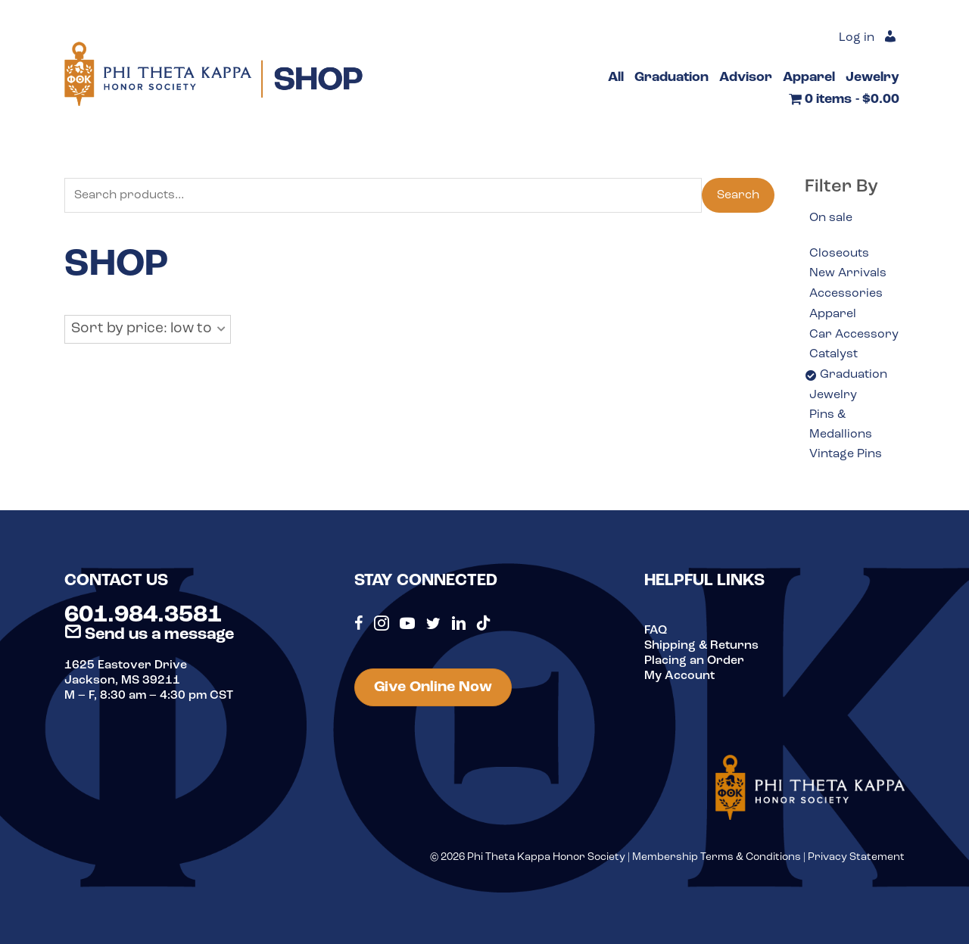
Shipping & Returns (701, 646)
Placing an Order (694, 661)
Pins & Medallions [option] (840, 425)
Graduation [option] (853, 375)
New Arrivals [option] (847, 273)
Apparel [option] (832, 314)
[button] (147, 329)
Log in (856, 38)
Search (738, 195)
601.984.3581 (143, 615)
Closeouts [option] (839, 254)
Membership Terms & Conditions (716, 857)
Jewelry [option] (833, 395)
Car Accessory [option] (854, 335)
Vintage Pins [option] (845, 454)
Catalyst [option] (833, 354)
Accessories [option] (846, 294)
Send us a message (149, 634)
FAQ (655, 631)
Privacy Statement (856, 857)
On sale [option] (830, 218)
